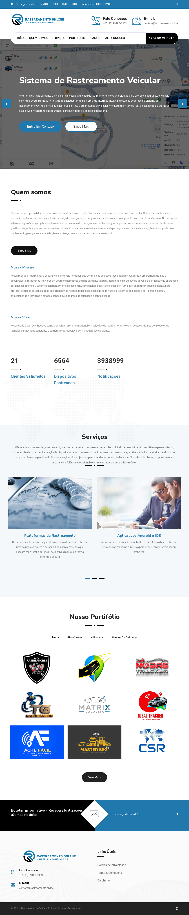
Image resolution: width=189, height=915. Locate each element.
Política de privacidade (111, 865)
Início (21, 38)
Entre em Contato (40, 126)
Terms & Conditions (109, 872)
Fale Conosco (114, 38)
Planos (94, 38)
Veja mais (94, 777)
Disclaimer (104, 880)
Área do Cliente (161, 38)
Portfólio (77, 38)
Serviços (59, 38)
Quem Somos (38, 38)
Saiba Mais (81, 126)
